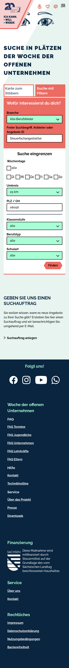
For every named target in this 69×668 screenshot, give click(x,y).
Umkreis (12, 185)
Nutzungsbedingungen (23, 639)
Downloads (15, 516)
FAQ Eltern (14, 459)
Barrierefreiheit (18, 647)
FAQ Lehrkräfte (18, 451)
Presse (12, 507)
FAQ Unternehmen (20, 443)
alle (14, 168)
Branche (13, 113)
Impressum (15, 623)
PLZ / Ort (13, 201)
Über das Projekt (19, 499)
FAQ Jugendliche (19, 435)
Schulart (13, 249)
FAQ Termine (16, 427)
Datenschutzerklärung (23, 631)
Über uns (13, 591)
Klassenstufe (16, 219)
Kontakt (12, 475)
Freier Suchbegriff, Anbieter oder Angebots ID (30, 130)
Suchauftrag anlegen (22, 338)
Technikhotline (18, 483)
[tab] (19, 90)
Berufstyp (14, 234)
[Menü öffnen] (63, 6)
